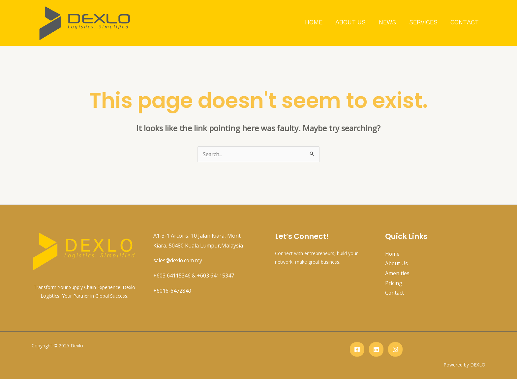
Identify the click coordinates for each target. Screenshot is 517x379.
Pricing (393, 283)
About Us (352, 22)
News (388, 22)
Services (424, 22)
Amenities (397, 273)
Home (316, 22)
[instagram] (395, 349)
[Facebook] (357, 349)
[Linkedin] (376, 349)
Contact (465, 22)
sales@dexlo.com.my (178, 260)
